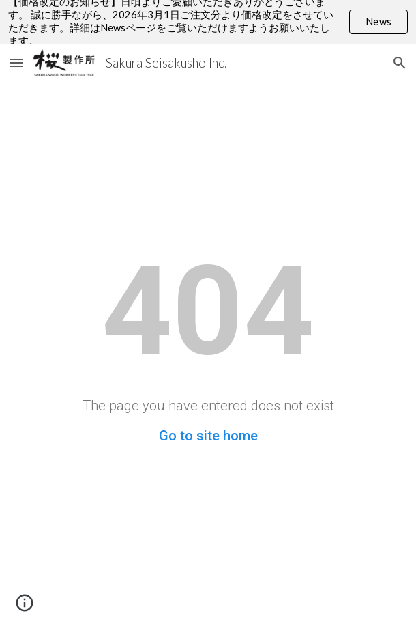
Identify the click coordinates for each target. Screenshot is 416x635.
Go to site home (208, 435)
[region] (208, 22)
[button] (16, 62)
